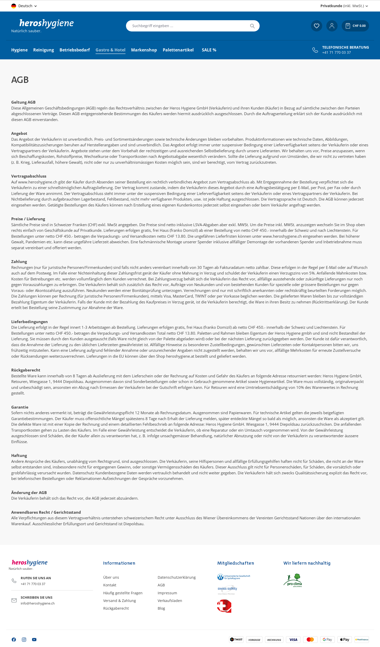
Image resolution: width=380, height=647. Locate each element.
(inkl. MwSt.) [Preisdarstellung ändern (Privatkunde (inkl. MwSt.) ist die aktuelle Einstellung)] (342, 5)
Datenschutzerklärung (177, 577)
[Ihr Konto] (332, 25)
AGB (161, 585)
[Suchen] (252, 25)
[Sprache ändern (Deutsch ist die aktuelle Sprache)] (24, 6)
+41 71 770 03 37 (336, 52)
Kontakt (109, 585)
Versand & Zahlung (119, 600)
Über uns (111, 577)
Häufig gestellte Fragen (123, 592)
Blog (161, 608)
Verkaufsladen (170, 600)
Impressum (167, 592)
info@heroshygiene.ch (38, 603)
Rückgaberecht (116, 608)
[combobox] (186, 25)
